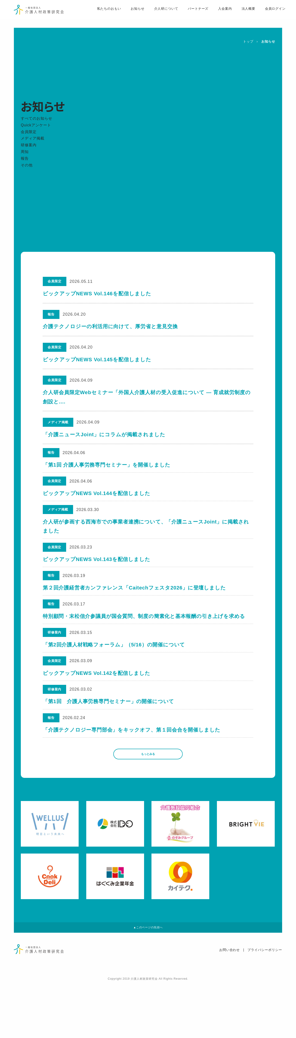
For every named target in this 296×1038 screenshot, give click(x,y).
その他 (27, 165)
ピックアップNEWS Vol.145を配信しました (97, 359)
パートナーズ (189, 14)
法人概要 (240, 14)
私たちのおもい (99, 14)
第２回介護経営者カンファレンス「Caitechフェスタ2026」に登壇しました (135, 608)
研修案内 (29, 145)
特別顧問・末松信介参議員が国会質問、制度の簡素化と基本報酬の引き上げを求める (145, 641)
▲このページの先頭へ (147, 980)
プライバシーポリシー (264, 1004)
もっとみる (148, 801)
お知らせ (128, 14)
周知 (25, 152)
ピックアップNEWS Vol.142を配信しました (97, 707)
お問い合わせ (229, 1004)
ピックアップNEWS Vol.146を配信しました (97, 293)
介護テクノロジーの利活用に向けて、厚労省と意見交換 (110, 326)
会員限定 (29, 132)
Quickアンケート (36, 125)
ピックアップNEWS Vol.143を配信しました (97, 575)
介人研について (157, 14)
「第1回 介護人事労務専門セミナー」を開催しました (107, 467)
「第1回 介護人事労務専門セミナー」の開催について (109, 740)
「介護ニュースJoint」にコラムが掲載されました (104, 434)
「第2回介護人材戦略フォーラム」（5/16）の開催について (114, 674)
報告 (25, 158)
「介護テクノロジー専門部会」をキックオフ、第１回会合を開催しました (132, 773)
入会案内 (216, 14)
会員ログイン (266, 14)
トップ (248, 41)
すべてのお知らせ (36, 118)
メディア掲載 (32, 138)
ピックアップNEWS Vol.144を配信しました (97, 500)
